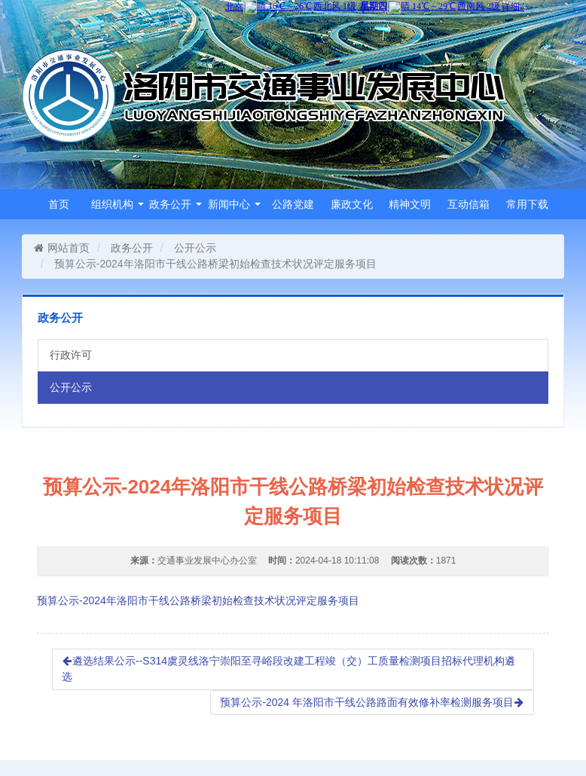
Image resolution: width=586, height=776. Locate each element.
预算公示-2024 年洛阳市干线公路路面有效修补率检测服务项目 (372, 702)
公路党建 (293, 204)
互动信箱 (468, 204)
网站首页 (61, 248)
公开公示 (195, 248)
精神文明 (410, 204)
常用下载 (527, 204)
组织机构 (117, 204)
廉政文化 (352, 204)
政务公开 (175, 204)
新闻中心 (234, 204)
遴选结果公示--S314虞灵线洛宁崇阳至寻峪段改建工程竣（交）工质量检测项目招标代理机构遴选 (288, 669)
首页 (58, 204)
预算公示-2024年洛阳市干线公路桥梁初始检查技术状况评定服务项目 (198, 600)
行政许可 (71, 355)
